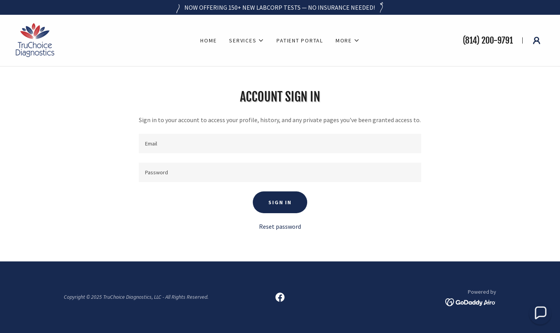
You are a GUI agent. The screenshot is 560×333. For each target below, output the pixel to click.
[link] (35, 40)
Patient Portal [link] (299, 40)
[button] (246, 40)
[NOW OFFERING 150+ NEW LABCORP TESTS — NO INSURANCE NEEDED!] (280, 7)
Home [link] (208, 40)
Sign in (279, 202)
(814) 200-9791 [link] (488, 40)
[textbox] (280, 143)
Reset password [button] (280, 226)
